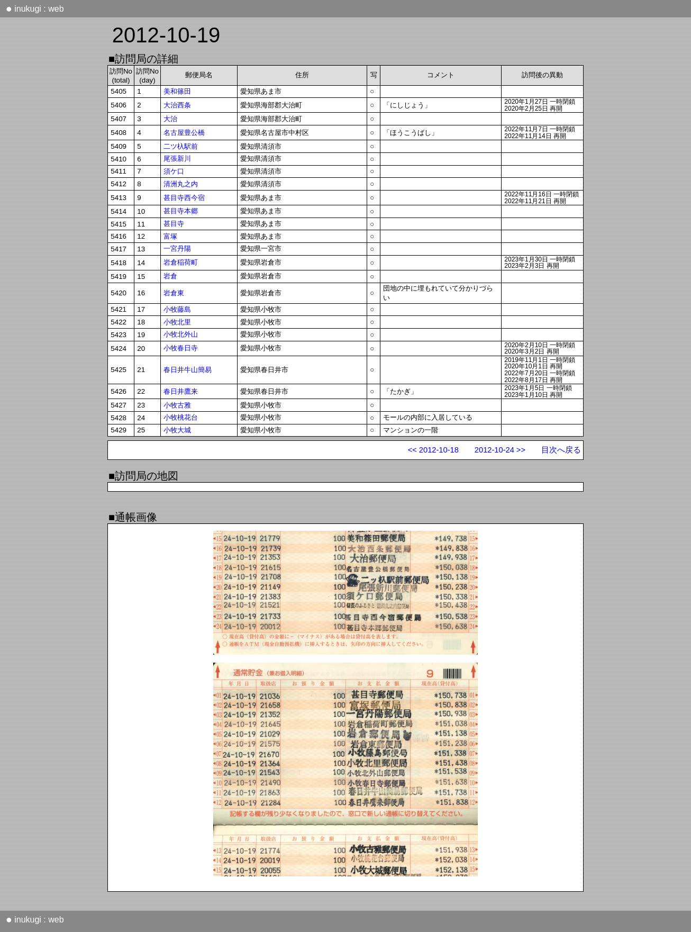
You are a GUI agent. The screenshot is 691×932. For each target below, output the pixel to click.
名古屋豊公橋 (184, 133)
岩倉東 (173, 293)
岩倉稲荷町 (180, 262)
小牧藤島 (177, 309)
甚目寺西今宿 (184, 198)
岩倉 (170, 276)
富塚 (170, 236)
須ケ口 (173, 171)
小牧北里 (177, 322)
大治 (170, 119)
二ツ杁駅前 (180, 146)
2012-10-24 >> (500, 450)
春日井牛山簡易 (187, 370)
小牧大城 (177, 430)
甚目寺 (173, 224)
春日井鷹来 (180, 391)
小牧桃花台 (180, 417)
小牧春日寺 (180, 348)
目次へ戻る (561, 450)
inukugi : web (35, 8)
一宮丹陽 (177, 248)
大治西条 (177, 105)
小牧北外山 (180, 334)
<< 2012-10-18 (433, 450)
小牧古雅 (177, 405)
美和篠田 (177, 91)
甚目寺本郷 (180, 211)
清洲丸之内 (180, 184)
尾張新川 (177, 158)
